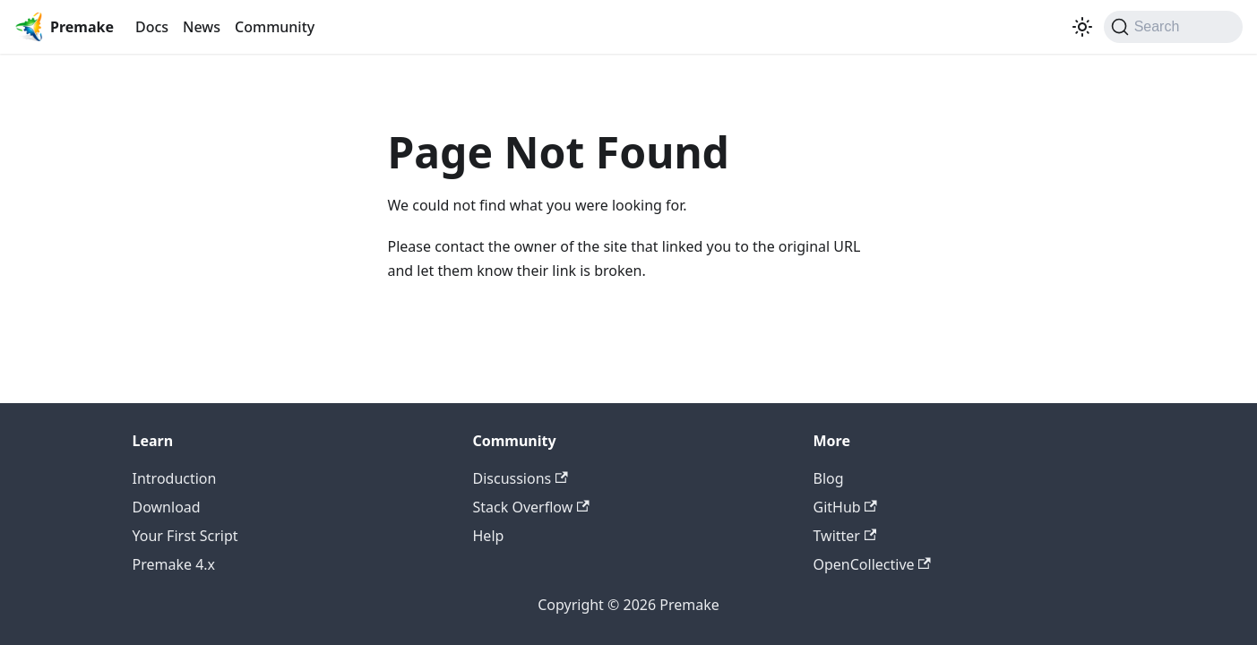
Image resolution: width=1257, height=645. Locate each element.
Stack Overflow (531, 507)
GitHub (845, 507)
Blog (829, 478)
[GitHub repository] (1061, 26)
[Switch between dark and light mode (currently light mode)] (1082, 27)
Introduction (175, 478)
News (201, 27)
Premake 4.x (174, 564)
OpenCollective (872, 564)
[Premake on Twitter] (1046, 26)
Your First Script (185, 536)
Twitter (845, 536)
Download (167, 507)
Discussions (520, 478)
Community (274, 27)
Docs (151, 27)
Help (488, 536)
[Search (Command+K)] (1173, 27)
